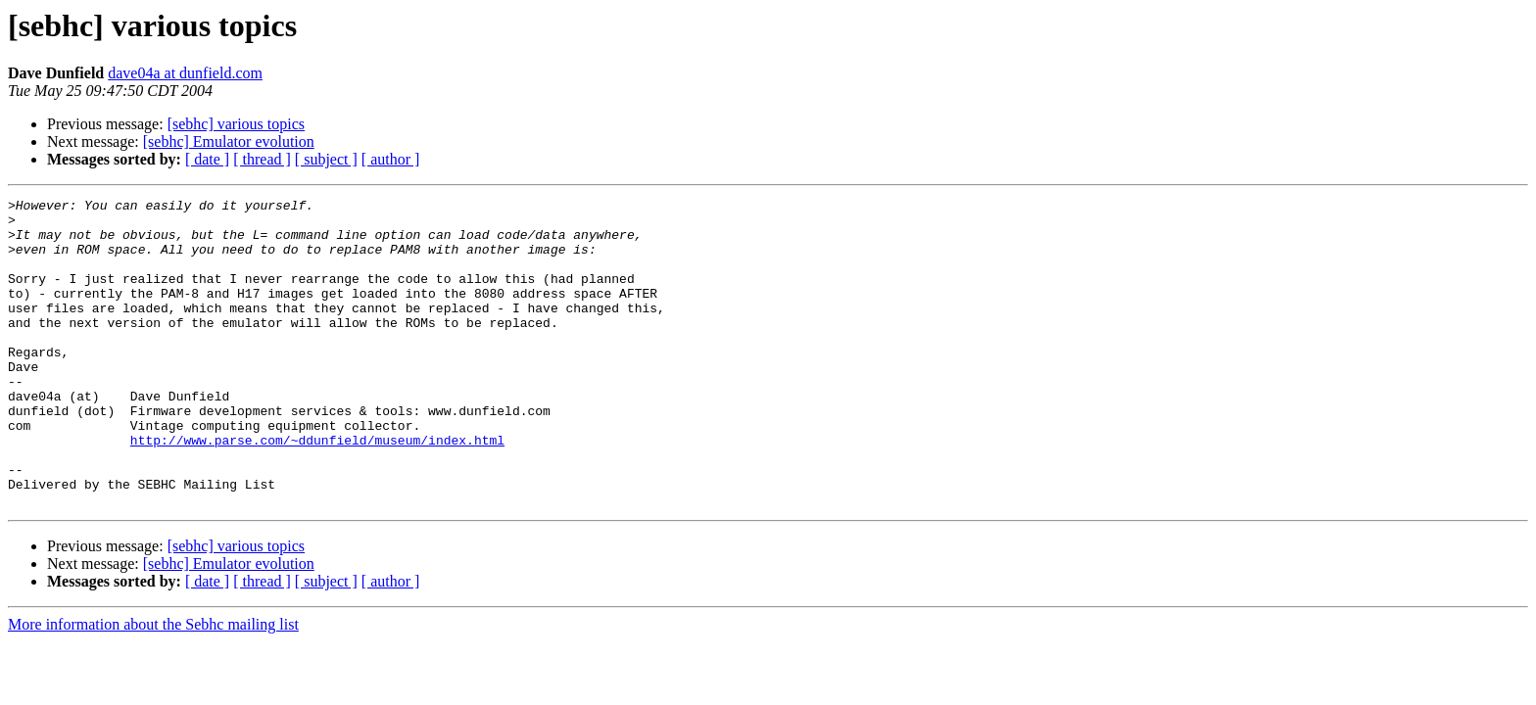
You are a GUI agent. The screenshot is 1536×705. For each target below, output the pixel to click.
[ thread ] (262, 159)
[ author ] (390, 159)
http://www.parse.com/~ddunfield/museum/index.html (317, 489)
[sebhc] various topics (236, 124)
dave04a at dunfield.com (185, 73)
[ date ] (207, 159)
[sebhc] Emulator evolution (228, 141)
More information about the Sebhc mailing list (153, 686)
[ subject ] (326, 159)
